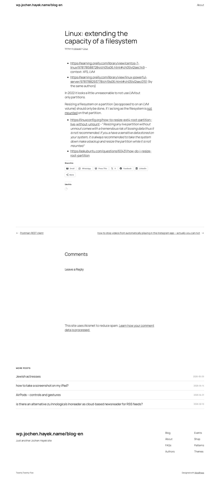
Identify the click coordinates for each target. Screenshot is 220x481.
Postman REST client (31, 233)
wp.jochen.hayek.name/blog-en (39, 5)
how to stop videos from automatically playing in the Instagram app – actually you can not (149, 233)
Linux (85, 48)
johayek (77, 48)
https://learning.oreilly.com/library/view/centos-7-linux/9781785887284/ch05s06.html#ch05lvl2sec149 (107, 65)
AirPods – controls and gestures (38, 395)
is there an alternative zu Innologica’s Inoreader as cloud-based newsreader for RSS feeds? (79, 404)
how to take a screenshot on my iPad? (42, 385)
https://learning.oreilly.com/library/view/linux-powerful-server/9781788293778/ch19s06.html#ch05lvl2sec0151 (108, 79)
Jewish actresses (28, 376)
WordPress (199, 472)
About (200, 5)
